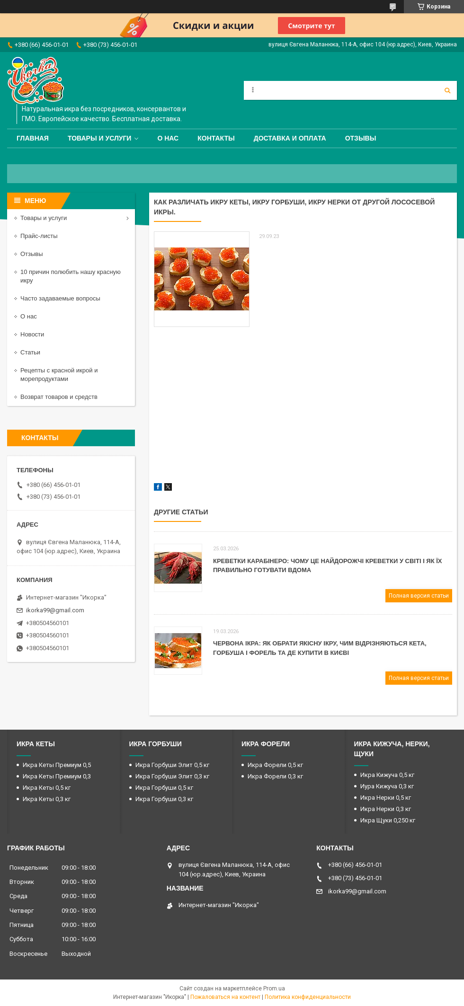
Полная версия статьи (419, 595)
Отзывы (360, 138)
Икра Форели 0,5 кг (275, 764)
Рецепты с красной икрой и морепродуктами (59, 374)
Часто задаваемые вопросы (60, 298)
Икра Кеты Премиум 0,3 (57, 776)
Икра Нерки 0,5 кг (385, 797)
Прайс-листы (39, 235)
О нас (167, 138)
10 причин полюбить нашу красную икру (70, 276)
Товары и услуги (100, 138)
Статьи (30, 352)
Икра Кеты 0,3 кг (47, 799)
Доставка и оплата (290, 138)
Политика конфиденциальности (308, 997)
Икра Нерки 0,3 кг (385, 808)
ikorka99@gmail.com (55, 610)
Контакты (215, 138)
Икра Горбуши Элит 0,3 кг (172, 776)
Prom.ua (274, 988)
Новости (32, 334)
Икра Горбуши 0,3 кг (164, 799)
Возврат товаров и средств (59, 396)
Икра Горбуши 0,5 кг (164, 787)
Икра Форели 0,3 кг (275, 776)
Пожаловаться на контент (225, 997)
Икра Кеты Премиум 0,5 (57, 764)
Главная (33, 138)
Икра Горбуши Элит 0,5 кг (172, 764)
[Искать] (447, 90)
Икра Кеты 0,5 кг (47, 787)
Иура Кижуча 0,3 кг (387, 786)
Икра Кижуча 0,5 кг (387, 774)
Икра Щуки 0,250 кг (387, 820)
